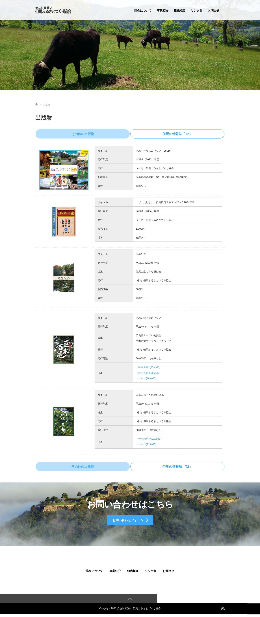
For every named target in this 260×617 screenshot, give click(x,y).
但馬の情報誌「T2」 (182, 133)
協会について (142, 10)
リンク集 (196, 10)
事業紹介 (162, 10)
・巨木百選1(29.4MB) (148, 366)
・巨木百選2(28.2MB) (148, 372)
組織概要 (179, 10)
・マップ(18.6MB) (146, 377)
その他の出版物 (77, 133)
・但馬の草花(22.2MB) (148, 438)
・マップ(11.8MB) (146, 443)
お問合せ (213, 10)
